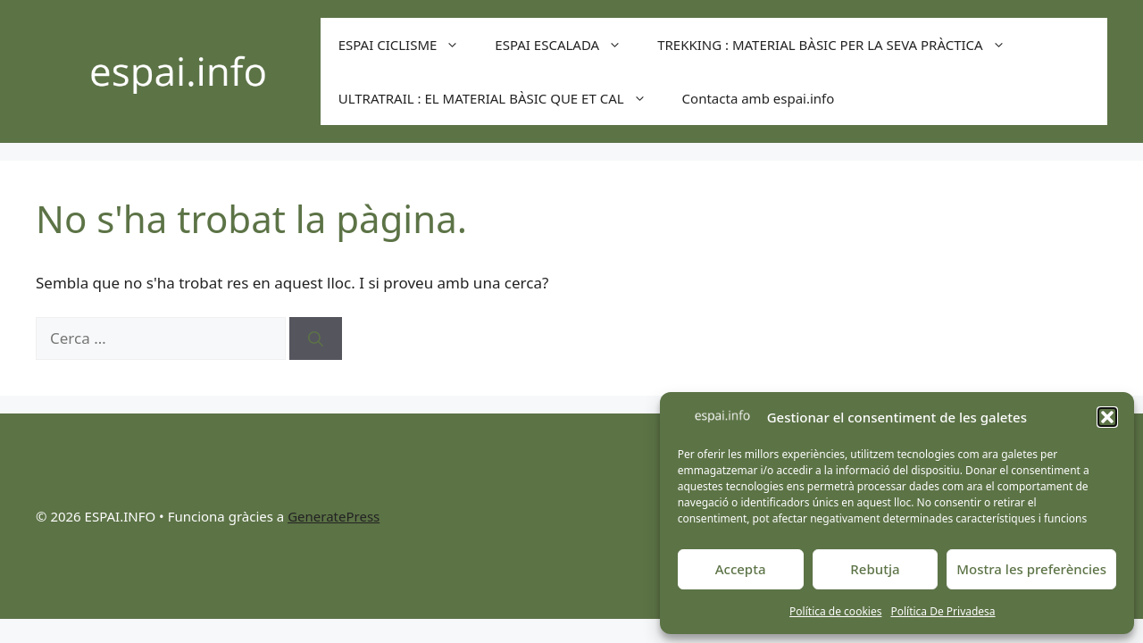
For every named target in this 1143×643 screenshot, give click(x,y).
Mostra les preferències (1031, 569)
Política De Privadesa (942, 611)
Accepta (740, 569)
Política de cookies (835, 611)
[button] (1107, 417)
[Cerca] (315, 338)
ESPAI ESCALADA (567, 44)
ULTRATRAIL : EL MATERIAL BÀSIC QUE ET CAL (501, 98)
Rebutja (874, 569)
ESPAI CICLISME (408, 44)
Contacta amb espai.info (758, 98)
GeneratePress (334, 516)
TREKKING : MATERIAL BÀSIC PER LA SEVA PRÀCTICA (840, 44)
